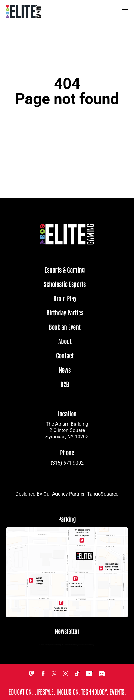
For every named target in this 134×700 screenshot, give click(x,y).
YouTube (89, 673)
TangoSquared (103, 494)
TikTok (77, 673)
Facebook (43, 673)
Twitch (31, 673)
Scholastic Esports (65, 284)
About (65, 341)
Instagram (65, 673)
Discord (102, 673)
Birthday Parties (64, 312)
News (65, 370)
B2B (64, 384)
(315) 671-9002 (67, 463)
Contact (65, 355)
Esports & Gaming (65, 269)
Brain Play (64, 298)
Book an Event (65, 327)
